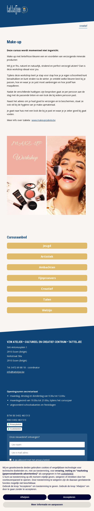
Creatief (83, 25)
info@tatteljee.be (15, 371)
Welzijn (47, 310)
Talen (47, 299)
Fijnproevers (47, 278)
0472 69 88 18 (18, 367)
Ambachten (47, 267)
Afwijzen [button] (24, 497)
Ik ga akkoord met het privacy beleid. (31, 460)
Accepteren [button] (69, 497)
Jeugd (47, 246)
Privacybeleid (15, 424)
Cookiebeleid (15, 429)
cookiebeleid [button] (67, 473)
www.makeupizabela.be (44, 120)
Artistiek (47, 256)
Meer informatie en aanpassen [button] (47, 504)
